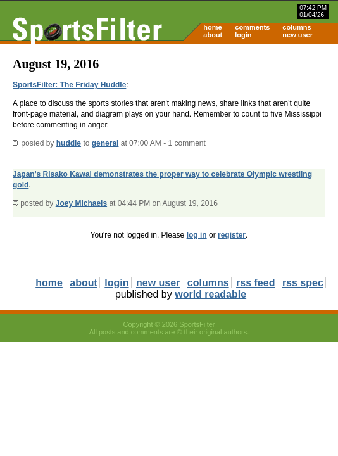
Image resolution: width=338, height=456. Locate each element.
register (232, 235)
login (243, 35)
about (212, 35)
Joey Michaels (81, 203)
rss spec (302, 282)
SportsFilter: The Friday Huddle (69, 84)
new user (297, 35)
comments (252, 27)
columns (296, 27)
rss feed (255, 282)
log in (197, 235)
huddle (68, 143)
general (105, 143)
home (212, 27)
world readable (210, 294)
